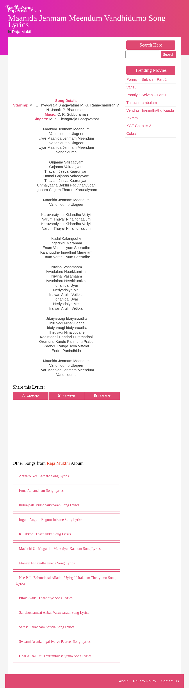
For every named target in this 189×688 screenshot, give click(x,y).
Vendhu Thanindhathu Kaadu (150, 110)
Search (168, 54)
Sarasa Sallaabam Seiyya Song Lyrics (46, 627)
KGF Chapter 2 (138, 126)
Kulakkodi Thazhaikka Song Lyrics (45, 534)
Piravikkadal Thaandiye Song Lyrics (45, 598)
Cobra (131, 133)
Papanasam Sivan (24, 10)
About (124, 681)
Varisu (131, 87)
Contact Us (170, 681)
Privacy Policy (144, 681)
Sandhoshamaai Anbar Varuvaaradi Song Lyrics (54, 612)
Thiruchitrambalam (141, 103)
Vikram (132, 118)
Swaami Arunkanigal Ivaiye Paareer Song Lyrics (54, 641)
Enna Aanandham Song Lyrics (41, 490)
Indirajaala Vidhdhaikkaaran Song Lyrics (49, 505)
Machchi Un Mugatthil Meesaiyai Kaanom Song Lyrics (60, 549)
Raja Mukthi (22, 31)
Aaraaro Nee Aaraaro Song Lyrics (44, 476)
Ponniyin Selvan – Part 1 (146, 95)
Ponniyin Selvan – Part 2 (146, 79)
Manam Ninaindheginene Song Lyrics (47, 563)
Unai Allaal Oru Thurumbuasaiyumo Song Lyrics (55, 656)
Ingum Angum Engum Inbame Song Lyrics (50, 520)
